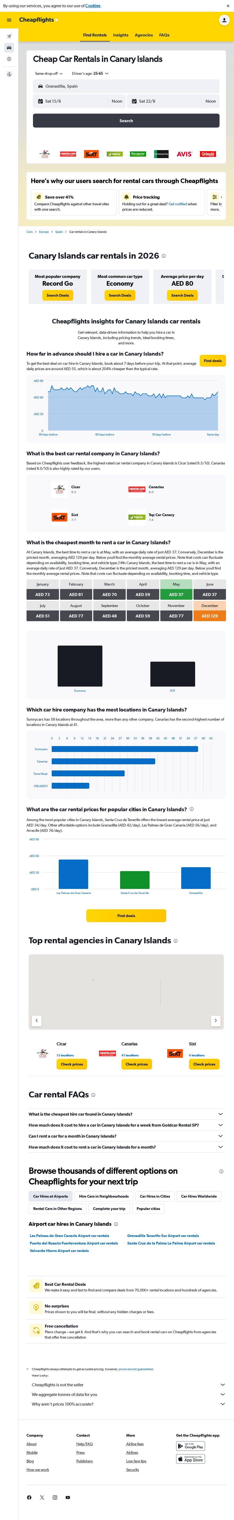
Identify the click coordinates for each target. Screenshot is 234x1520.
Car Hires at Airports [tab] (50, 1196)
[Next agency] (216, 1021)
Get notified (178, 204)
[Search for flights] (9, 36)
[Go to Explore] (9, 59)
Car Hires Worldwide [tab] (199, 1196)
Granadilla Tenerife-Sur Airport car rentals (163, 1236)
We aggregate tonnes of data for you (129, 1394)
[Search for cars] (9, 47)
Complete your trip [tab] (109, 1208)
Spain (59, 232)
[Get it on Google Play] (190, 1446)
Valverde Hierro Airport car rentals (59, 1251)
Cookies (92, 5)
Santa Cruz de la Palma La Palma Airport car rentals (171, 1243)
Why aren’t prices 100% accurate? (129, 1404)
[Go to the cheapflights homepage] (39, 20)
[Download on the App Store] (190, 1459)
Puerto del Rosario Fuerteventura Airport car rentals (74, 1243)
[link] (57, 295)
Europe (44, 232)
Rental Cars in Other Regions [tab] (57, 1208)
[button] (228, 6)
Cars (30, 232)
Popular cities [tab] (148, 1208)
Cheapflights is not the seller (129, 1384)
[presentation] (163, 256)
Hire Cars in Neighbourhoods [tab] (104, 1196)
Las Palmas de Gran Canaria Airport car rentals (69, 1236)
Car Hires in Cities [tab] (155, 1196)
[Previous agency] (37, 1021)
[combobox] (49, 73)
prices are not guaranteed (135, 1369)
